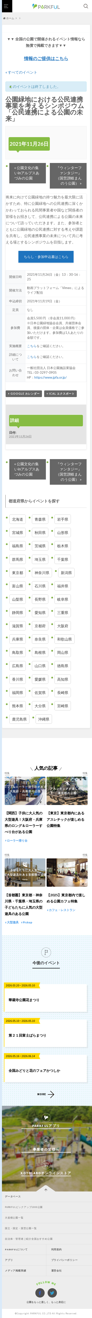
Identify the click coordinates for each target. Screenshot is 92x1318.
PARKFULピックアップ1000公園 (24, 1207)
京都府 (40, 626)
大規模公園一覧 (14, 1217)
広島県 (17, 665)
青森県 (40, 519)
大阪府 (62, 626)
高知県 (62, 679)
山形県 (62, 532)
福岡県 (17, 692)
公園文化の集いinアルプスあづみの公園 (26, 172)
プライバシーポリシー (64, 1260)
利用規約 (56, 1249)
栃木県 (62, 546)
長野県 (40, 599)
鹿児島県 (19, 719)
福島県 (17, 546)
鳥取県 (17, 652)
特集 (7, 773)
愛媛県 (40, 679)
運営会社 (56, 1270)
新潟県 (66, 572)
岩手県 (62, 519)
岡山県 (62, 652)
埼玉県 (40, 559)
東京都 (17, 572)
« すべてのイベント (21, 72)
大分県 (40, 706)
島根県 (40, 652)
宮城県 (17, 532)
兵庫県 (17, 639)
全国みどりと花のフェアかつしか (34, 1070)
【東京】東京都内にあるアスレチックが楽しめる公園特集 (65, 819)
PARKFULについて (16, 1249)
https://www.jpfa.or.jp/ (50, 377)
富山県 (17, 586)
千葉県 (62, 559)
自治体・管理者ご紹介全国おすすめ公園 (29, 1238)
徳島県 (62, 665)
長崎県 (62, 692)
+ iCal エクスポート (60, 393)
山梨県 (17, 599)
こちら (32, 346)
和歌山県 (64, 639)
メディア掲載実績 (15, 1270)
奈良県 (40, 639)
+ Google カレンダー (24, 393)
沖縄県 (43, 719)
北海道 (17, 519)
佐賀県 (40, 692)
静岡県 (17, 612)
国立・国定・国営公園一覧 (21, 1228)
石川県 (40, 586)
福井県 (62, 586)
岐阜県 (62, 599)
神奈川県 (42, 572)
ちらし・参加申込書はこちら (46, 257)
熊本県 (17, 706)
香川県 (17, 679)
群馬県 (17, 559)
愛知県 (40, 612)
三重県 (62, 612)
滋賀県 (17, 626)
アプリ (9, 1260)
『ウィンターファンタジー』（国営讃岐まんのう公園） (69, 175)
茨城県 (40, 546)
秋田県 (40, 532)
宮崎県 (62, 706)
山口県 (40, 665)
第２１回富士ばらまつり (27, 1035)
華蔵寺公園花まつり (24, 1000)
